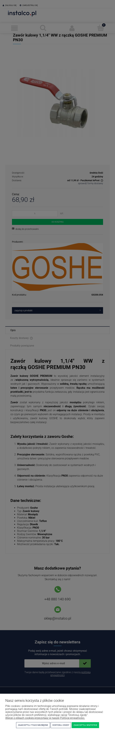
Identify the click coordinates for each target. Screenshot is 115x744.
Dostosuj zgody (60, 725)
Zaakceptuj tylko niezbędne (33, 725)
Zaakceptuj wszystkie (85, 725)
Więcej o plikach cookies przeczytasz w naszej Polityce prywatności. (45, 718)
